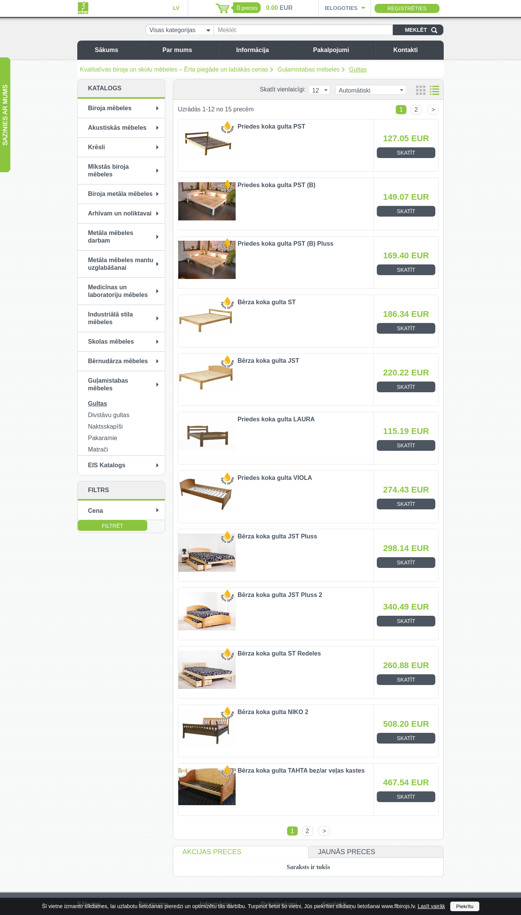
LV (176, 8)
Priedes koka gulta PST (271, 126)
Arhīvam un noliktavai (119, 213)
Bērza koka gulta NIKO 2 (273, 712)
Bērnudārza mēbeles (118, 361)
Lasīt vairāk (431, 906)
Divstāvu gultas (109, 415)
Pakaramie (102, 438)
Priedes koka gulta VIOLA (275, 478)
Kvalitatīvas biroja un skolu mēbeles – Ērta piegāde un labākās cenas (174, 69)
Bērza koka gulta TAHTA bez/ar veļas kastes (301, 770)
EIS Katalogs (106, 465)
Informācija (263, 50)
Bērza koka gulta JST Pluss (277, 536)
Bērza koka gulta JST (268, 360)
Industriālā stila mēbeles (110, 318)
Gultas (358, 69)
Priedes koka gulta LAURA (276, 419)
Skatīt (406, 153)
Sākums (117, 50)
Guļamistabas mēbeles (308, 69)
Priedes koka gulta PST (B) (277, 185)
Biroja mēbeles (110, 108)
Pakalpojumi (342, 50)
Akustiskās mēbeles (117, 127)
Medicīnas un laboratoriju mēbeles (118, 291)
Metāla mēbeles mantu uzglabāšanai (120, 264)
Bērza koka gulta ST (267, 302)
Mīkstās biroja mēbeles (108, 170)
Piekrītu (464, 906)
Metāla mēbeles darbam (110, 237)
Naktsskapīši (105, 426)
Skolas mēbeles (111, 341)
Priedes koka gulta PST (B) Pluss (286, 243)
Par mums (188, 50)
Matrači (98, 449)
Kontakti (416, 50)
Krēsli (96, 147)
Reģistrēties (407, 8)
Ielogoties (341, 8)
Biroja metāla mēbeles (120, 194)
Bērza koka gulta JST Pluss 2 (280, 595)
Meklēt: (228, 30)
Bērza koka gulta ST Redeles (279, 653)
